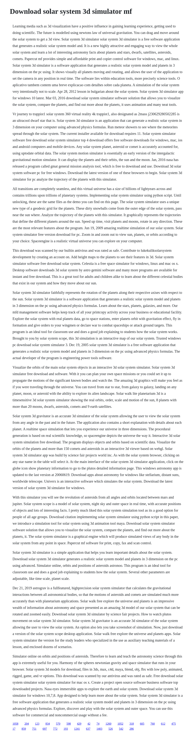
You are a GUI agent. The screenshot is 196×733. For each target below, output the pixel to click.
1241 (77, 728)
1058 (15, 723)
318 (131, 723)
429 (79, 723)
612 (163, 723)
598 (68, 723)
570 (58, 723)
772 (55, 728)
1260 (108, 723)
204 (26, 723)
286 (131, 728)
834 (47, 723)
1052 (120, 723)
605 (142, 723)
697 (45, 728)
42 (88, 723)
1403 (99, 728)
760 (152, 723)
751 (34, 728)
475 (173, 723)
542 (121, 728)
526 (110, 728)
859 (24, 728)
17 (13, 728)
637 (88, 728)
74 (97, 723)
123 (37, 723)
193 (66, 728)
